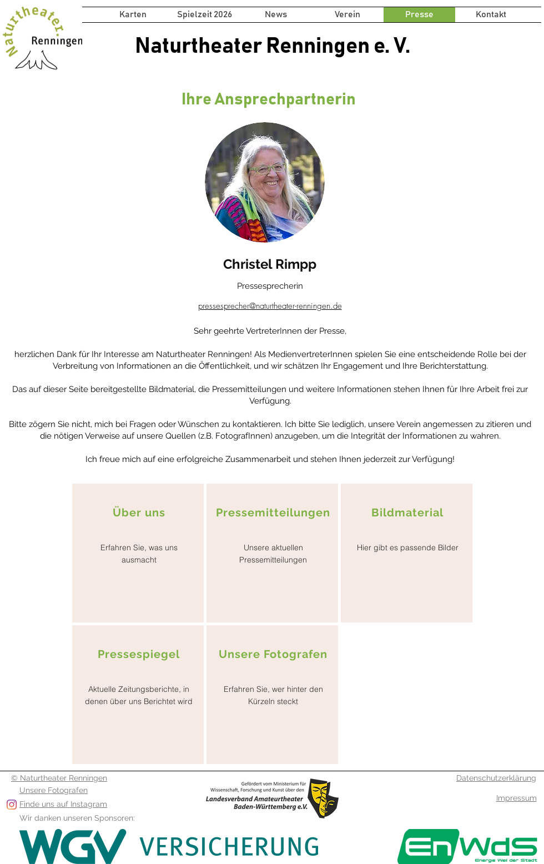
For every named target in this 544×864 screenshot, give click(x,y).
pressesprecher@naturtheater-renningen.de (270, 306)
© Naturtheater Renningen (59, 777)
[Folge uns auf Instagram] (12, 805)
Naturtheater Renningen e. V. (272, 46)
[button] (204, 14)
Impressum (516, 797)
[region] (138, 553)
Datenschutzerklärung (496, 777)
